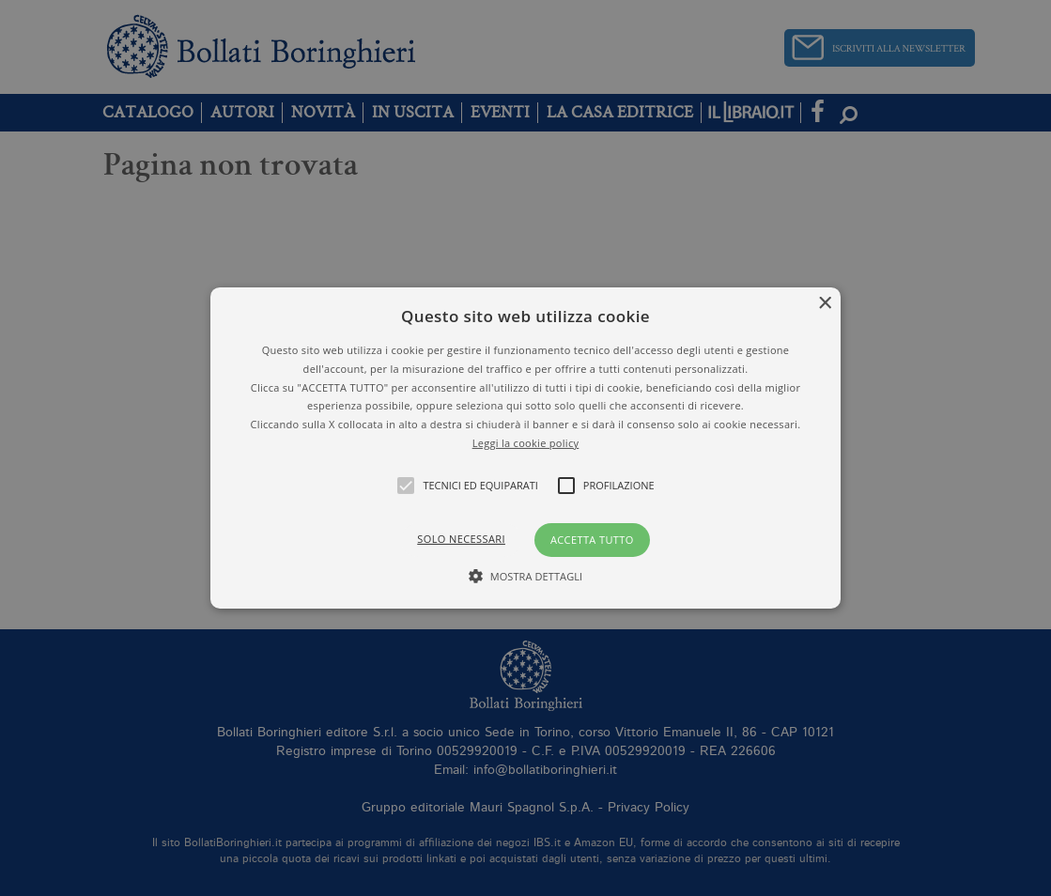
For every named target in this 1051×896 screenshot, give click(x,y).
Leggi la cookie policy (526, 443)
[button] (525, 448)
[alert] (525, 448)
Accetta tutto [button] (592, 540)
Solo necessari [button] (461, 539)
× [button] (824, 304)
